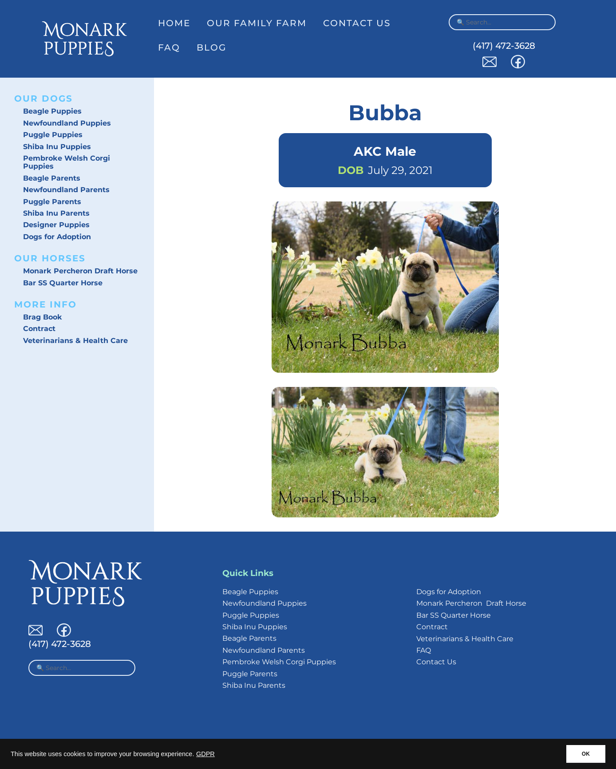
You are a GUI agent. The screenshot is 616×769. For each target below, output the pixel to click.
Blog (211, 47)
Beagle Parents (51, 178)
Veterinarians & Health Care (75, 340)
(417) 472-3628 (504, 45)
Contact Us (357, 23)
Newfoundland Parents (66, 189)
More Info (45, 304)
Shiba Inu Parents (56, 213)
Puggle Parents (52, 201)
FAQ (169, 47)
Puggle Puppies (53, 134)
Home (174, 23)
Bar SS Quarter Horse (63, 283)
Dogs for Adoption (57, 237)
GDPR (205, 753)
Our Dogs (43, 98)
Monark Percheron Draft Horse (80, 271)
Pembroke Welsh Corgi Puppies (66, 162)
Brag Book (42, 317)
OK (586, 754)
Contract (39, 328)
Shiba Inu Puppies (57, 146)
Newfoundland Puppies (67, 123)
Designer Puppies (56, 225)
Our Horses (50, 258)
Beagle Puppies (52, 111)
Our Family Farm (257, 23)
